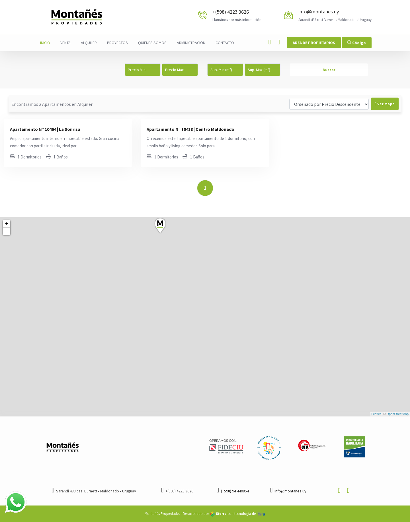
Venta (65, 42)
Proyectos (117, 42)
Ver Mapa (385, 103)
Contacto (225, 42)
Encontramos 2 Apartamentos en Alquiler (52, 104)
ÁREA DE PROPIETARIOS (314, 42)
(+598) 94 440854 (233, 491)
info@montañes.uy (318, 11)
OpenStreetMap (397, 414)
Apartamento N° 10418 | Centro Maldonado (190, 129)
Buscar (329, 69)
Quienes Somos (152, 42)
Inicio (45, 42)
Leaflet (376, 414)
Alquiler (89, 42)
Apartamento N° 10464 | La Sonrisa (45, 129)
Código (356, 42)
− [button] (6, 231)
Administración (191, 42)
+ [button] (6, 223)
